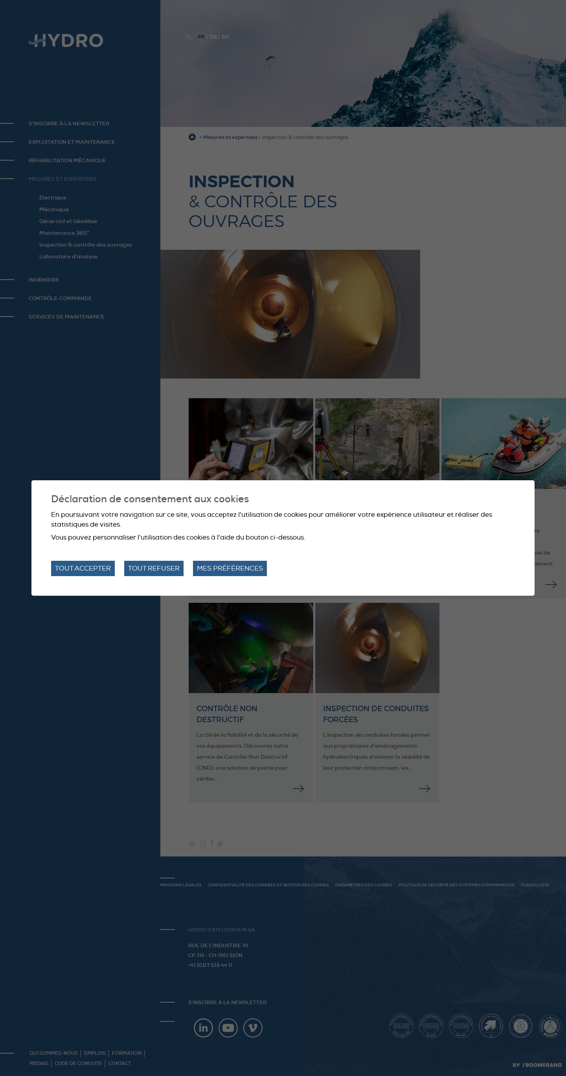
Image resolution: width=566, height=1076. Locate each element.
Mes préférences (230, 568)
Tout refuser (154, 568)
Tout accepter (83, 568)
